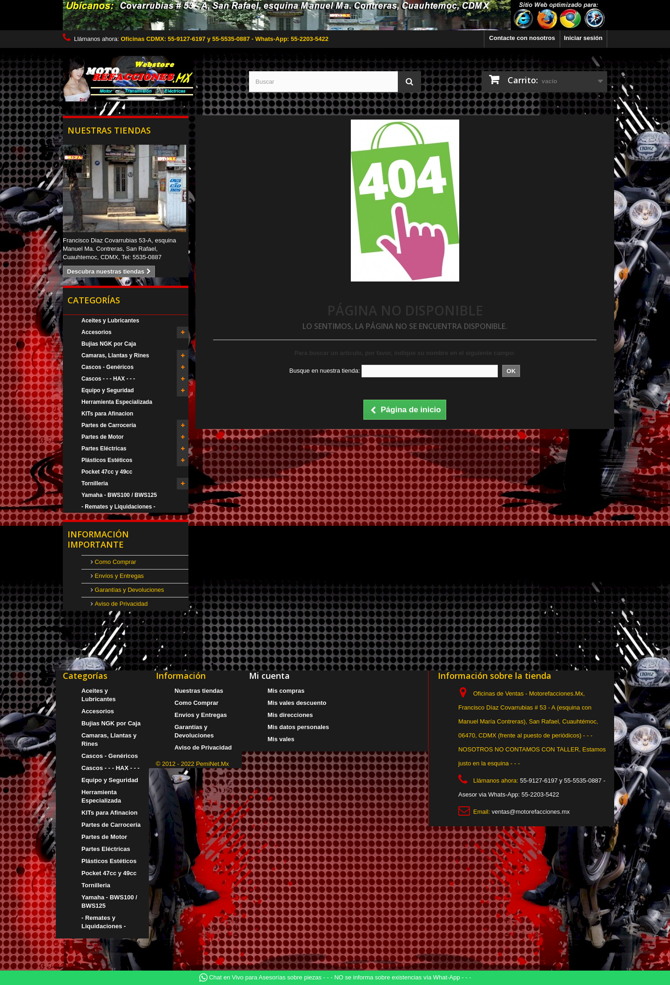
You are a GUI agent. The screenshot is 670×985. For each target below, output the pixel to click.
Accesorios (96, 332)
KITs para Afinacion (107, 413)
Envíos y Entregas (118, 575)
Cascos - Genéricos (107, 367)
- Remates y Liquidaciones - (118, 506)
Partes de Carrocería (108, 425)
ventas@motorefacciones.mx (531, 811)
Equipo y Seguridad (107, 390)
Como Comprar (114, 561)
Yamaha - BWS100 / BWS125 (119, 495)
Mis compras (286, 690)
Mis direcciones (290, 714)
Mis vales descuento (297, 702)
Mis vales (281, 739)
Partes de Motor (102, 437)
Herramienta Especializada (116, 402)
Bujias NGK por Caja (108, 344)
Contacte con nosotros (522, 37)
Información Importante (98, 539)
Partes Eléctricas (104, 448)
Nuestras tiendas (109, 130)
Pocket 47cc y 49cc (106, 472)
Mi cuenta (269, 675)
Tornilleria (94, 483)
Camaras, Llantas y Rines (115, 355)
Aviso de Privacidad (120, 603)
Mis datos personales (298, 727)
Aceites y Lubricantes (110, 320)
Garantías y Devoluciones (128, 589)
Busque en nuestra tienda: (324, 370)
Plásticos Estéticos (106, 460)
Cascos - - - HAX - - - (108, 378)
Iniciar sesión (583, 37)
